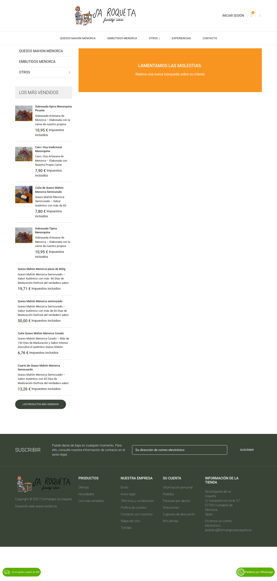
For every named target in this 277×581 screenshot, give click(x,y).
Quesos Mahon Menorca (78, 38)
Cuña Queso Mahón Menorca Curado (41, 367)
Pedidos (168, 528)
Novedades (86, 528)
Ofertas (84, 522)
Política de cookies (134, 542)
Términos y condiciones (137, 535)
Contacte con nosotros (137, 548)
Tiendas (126, 562)
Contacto (210, 38)
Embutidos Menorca (122, 38)
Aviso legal (128, 528)
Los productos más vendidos (41, 438)
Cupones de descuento (179, 548)
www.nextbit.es (46, 540)
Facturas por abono (176, 535)
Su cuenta (172, 512)
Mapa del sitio (130, 555)
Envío (124, 522)
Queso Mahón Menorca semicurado (40, 335)
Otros (153, 38)
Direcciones (171, 542)
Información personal (178, 522)
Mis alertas (170, 555)
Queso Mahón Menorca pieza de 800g (41, 303)
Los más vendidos (91, 535)
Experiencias (181, 38)
